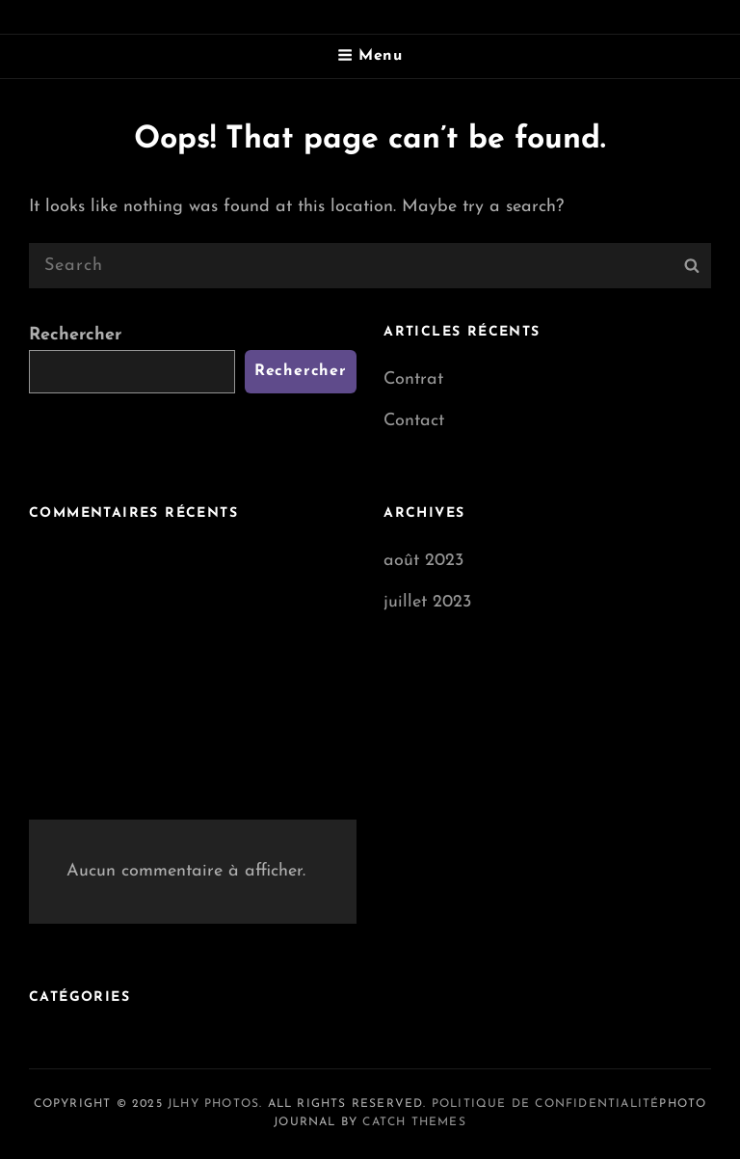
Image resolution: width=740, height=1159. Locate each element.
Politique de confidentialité (546, 1104)
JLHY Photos (213, 1104)
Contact (413, 421)
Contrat (413, 379)
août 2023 (423, 561)
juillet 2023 (427, 602)
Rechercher (75, 335)
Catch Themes (413, 1122)
